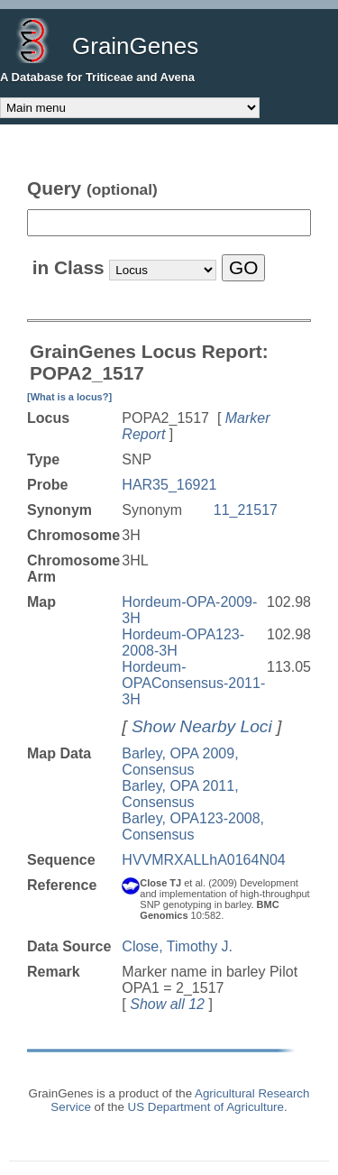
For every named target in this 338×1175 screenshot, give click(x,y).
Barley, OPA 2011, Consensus (180, 794)
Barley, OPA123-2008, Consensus (193, 826)
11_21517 (246, 510)
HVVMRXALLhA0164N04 (203, 859)
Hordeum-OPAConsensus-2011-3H (193, 683)
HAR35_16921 (169, 484)
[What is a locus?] (69, 396)
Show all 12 (167, 1004)
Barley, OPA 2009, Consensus (180, 761)
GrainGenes (135, 46)
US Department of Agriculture (206, 1107)
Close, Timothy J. (177, 946)
